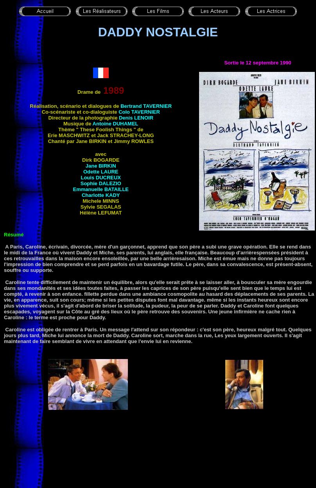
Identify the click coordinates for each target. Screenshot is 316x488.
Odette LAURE (100, 172)
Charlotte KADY (101, 195)
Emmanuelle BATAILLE (101, 189)
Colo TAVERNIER (139, 112)
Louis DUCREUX (101, 178)
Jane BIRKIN (101, 166)
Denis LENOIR (136, 118)
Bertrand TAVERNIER (146, 106)
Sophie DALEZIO (101, 183)
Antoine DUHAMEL (115, 124)
